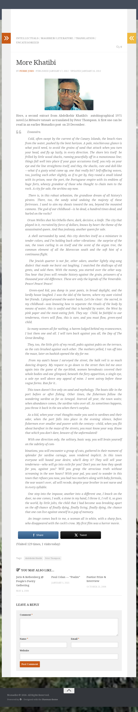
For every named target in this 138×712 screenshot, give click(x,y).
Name (24, 644)
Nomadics (23, 12)
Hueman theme (50, 704)
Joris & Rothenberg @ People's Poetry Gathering (30, 586)
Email (75, 644)
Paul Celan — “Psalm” (65, 582)
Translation (86, 43)
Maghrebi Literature (57, 43)
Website (24, 655)
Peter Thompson (52, 564)
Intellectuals (27, 43)
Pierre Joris (26, 76)
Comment (26, 620)
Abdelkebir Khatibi (33, 564)
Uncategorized (28, 47)
